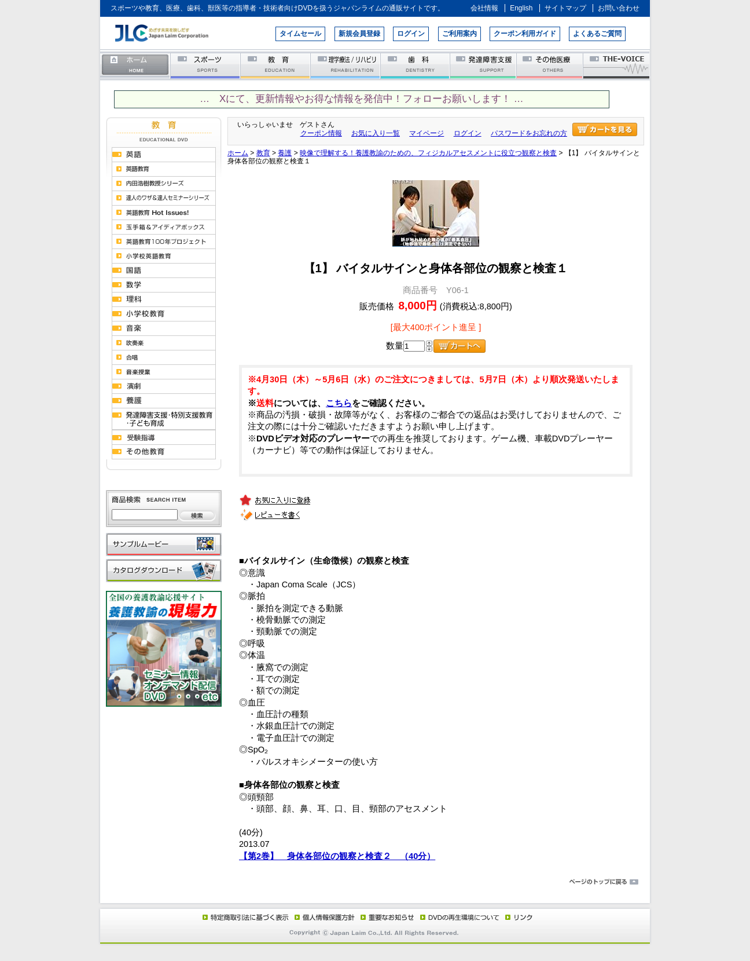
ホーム (135, 65)
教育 (276, 65)
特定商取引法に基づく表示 (244, 917)
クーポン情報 (321, 133)
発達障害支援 (484, 65)
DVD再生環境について (460, 917)
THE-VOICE (617, 65)
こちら (339, 403)
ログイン (411, 34)
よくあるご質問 (597, 34)
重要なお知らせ (385, 917)
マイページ (426, 133)
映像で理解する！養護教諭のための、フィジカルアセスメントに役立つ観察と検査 (428, 153)
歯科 (416, 65)
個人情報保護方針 (323, 917)
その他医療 (550, 65)
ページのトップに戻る (375, 882)
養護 (285, 153)
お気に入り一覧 (375, 133)
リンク (518, 917)
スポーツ (206, 65)
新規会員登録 (359, 34)
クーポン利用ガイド (525, 34)
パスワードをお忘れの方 (529, 133)
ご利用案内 (459, 34)
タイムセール (300, 34)
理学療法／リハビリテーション (346, 65)
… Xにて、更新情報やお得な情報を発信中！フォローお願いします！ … (361, 98)
